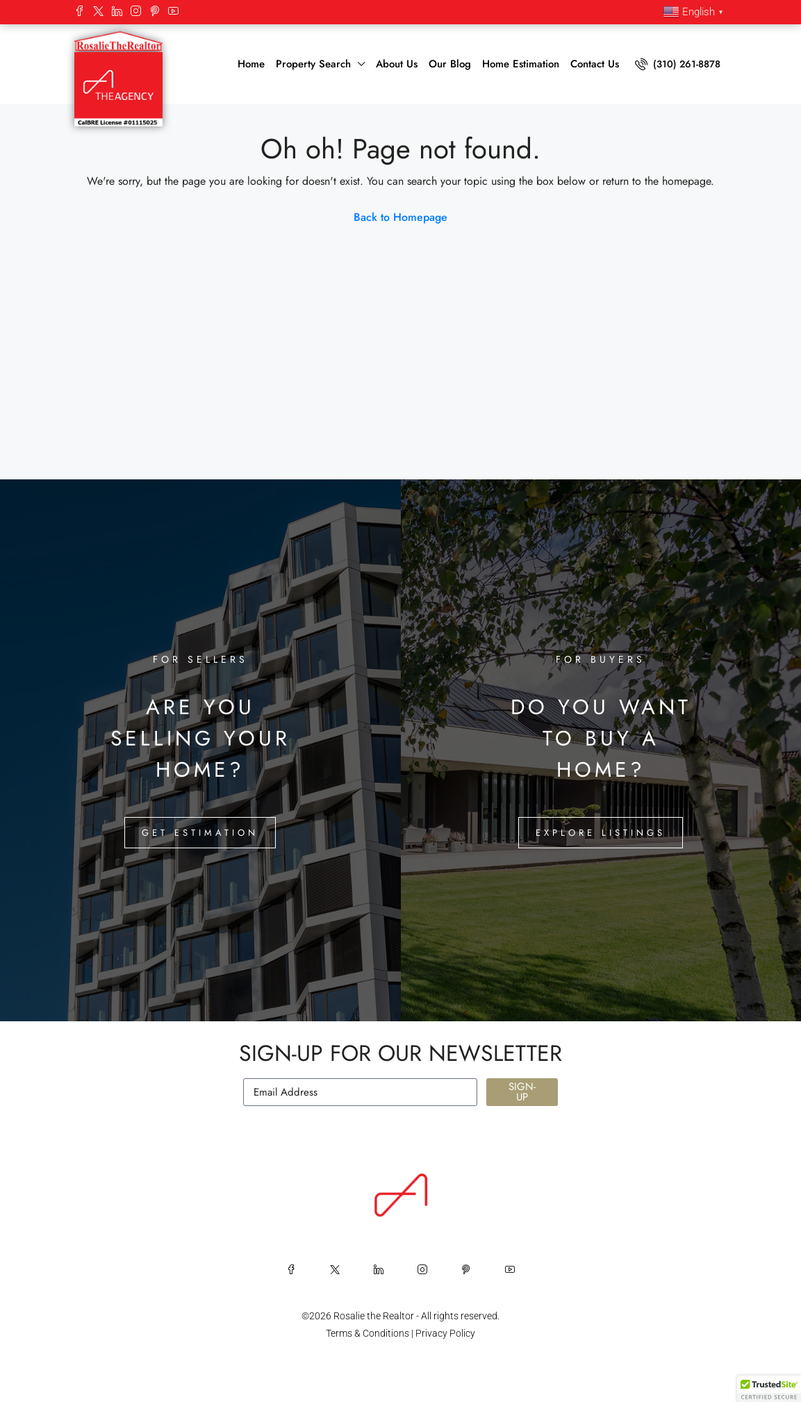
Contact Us (594, 64)
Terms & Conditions (367, 1333)
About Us (397, 64)
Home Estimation (520, 64)
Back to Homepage (400, 217)
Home (251, 64)
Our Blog (450, 64)
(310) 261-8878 (677, 64)
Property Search (313, 64)
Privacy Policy (445, 1333)
